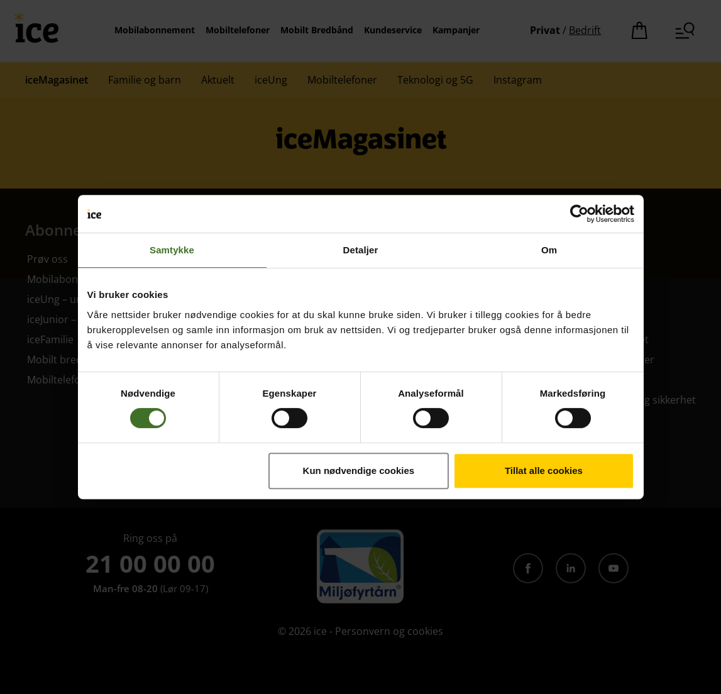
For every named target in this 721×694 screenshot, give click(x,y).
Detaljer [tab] (360, 250)
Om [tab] (549, 250)
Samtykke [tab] (172, 250)
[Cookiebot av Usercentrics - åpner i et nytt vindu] (579, 213)
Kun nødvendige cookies (359, 470)
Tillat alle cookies (544, 470)
